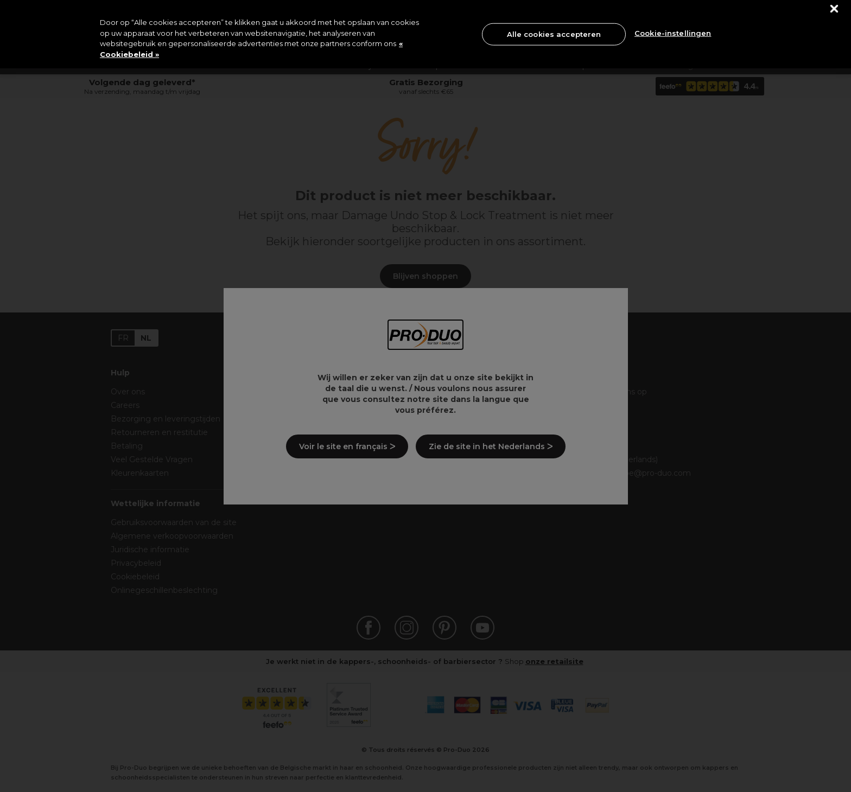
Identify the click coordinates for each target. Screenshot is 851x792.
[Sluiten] (834, 9)
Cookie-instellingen (672, 33)
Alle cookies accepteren (554, 33)
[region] (425, 34)
